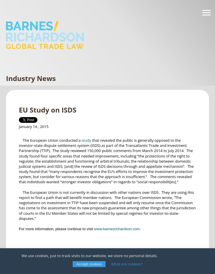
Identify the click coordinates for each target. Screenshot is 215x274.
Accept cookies (89, 264)
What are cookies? (127, 264)
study (86, 140)
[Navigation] (206, 13)
